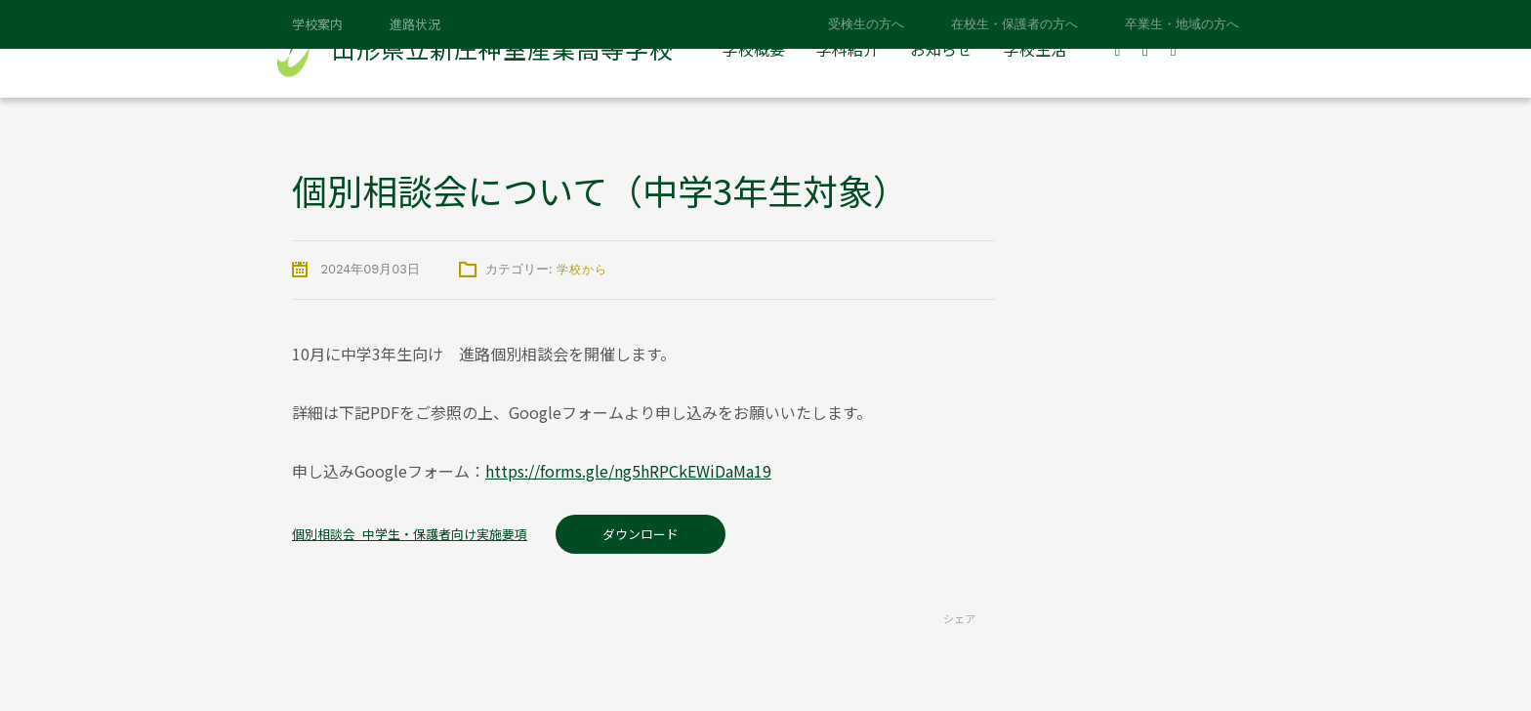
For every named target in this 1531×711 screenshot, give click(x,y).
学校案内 (317, 24)
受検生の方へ (866, 24)
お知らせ (941, 49)
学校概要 (754, 49)
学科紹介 (847, 49)
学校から (582, 269)
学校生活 (1035, 49)
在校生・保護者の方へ (1014, 24)
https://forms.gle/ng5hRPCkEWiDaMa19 (628, 470)
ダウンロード (640, 533)
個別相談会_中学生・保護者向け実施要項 (409, 533)
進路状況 (415, 24)
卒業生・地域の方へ (1182, 24)
